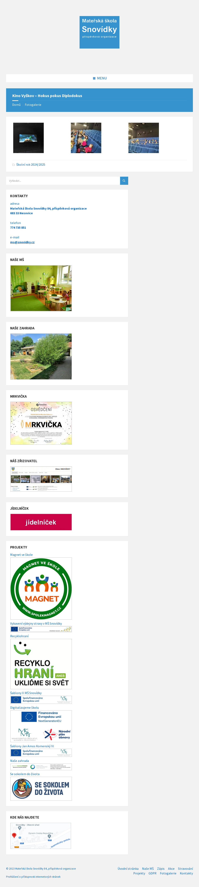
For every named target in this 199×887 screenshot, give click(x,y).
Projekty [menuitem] (139, 873)
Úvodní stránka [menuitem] (128, 869)
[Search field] (57, 181)
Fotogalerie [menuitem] (168, 873)
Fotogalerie (33, 105)
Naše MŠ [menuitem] (148, 869)
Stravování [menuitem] (185, 869)
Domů (16, 105)
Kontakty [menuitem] (186, 873)
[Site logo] (99, 65)
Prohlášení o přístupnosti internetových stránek (33, 876)
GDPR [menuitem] (152, 873)
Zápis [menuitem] (161, 869)
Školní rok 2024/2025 (30, 165)
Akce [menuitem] (171, 869)
